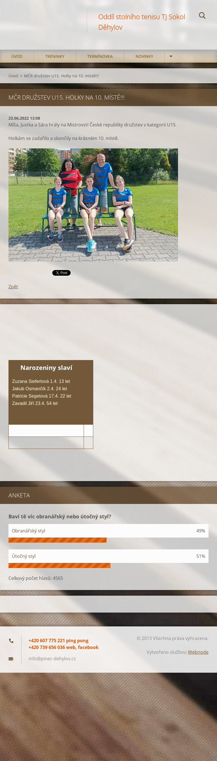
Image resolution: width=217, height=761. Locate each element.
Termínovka (100, 56)
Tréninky (54, 56)
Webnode (198, 652)
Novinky (144, 56)
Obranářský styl (28, 531)
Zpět (13, 287)
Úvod (16, 56)
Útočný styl (24, 556)
